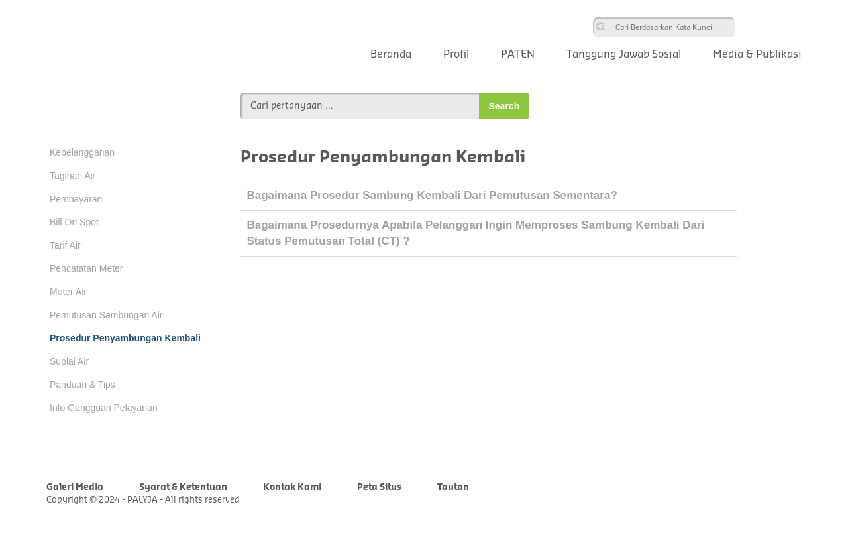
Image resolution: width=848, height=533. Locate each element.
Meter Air (68, 291)
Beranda (390, 54)
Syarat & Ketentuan (183, 487)
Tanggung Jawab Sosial (623, 54)
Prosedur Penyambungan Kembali (125, 338)
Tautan (453, 487)
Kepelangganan (82, 152)
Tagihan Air (72, 175)
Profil (456, 54)
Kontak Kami (292, 487)
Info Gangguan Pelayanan (104, 407)
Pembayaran (76, 199)
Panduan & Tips (82, 384)
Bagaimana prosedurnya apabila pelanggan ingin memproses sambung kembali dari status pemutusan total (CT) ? (476, 233)
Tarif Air (65, 245)
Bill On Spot (74, 222)
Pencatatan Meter (86, 268)
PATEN (518, 54)
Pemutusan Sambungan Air (106, 315)
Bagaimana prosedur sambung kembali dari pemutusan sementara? (432, 195)
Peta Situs (379, 487)
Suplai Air (69, 361)
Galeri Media (74, 487)
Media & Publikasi (757, 54)
